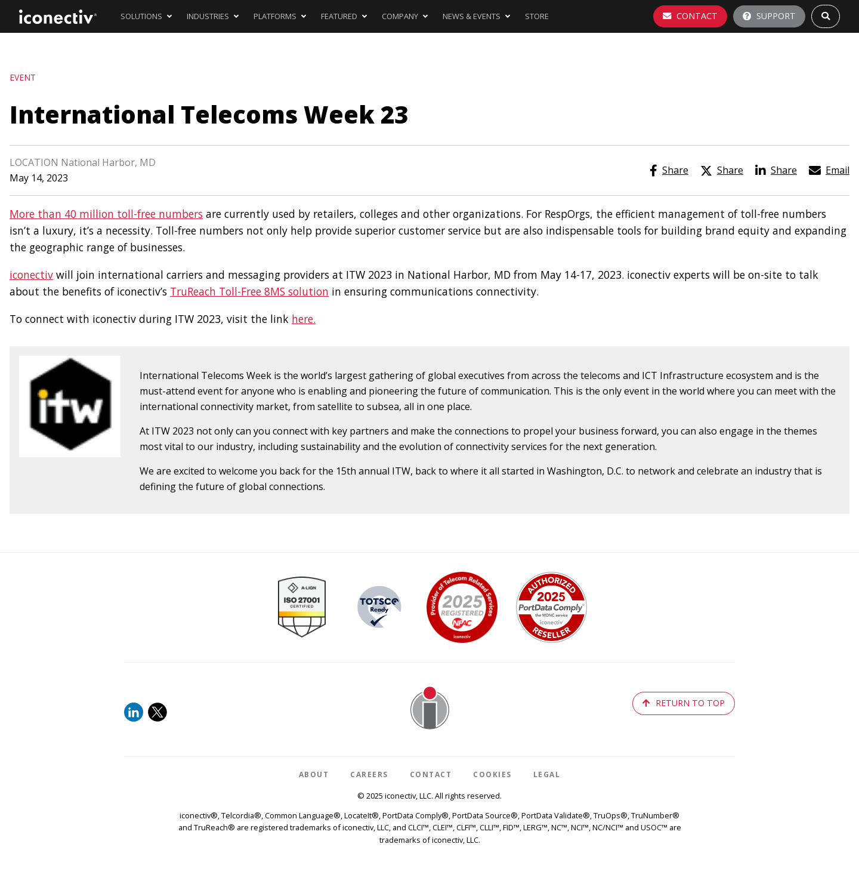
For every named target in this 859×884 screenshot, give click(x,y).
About (314, 774)
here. (304, 319)
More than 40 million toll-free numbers (106, 214)
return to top (683, 703)
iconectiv (31, 274)
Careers (369, 774)
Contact (690, 15)
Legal (547, 774)
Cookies (492, 774)
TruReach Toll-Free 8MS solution (249, 291)
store (537, 16)
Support (769, 15)
